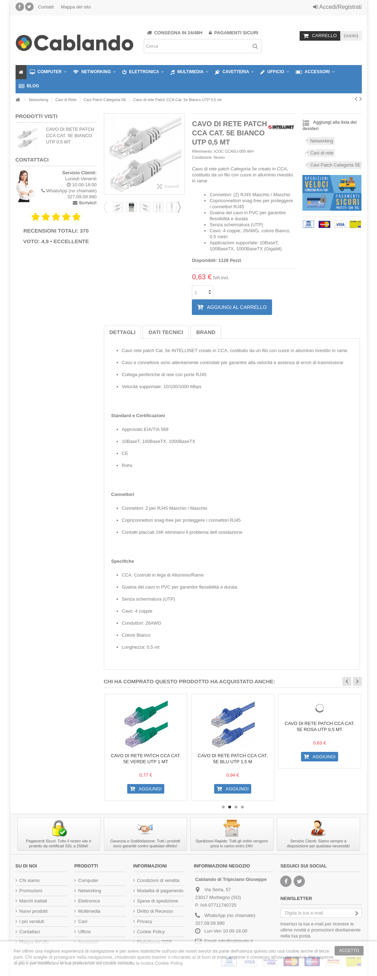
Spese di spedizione (157, 901)
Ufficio (84, 931)
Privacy (144, 921)
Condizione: (202, 157)
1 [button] (223, 807)
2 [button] (229, 807)
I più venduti (31, 921)
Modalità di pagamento (160, 890)
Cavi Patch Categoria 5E (335, 165)
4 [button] (242, 807)
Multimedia (89, 911)
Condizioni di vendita (158, 880)
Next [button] (181, 207)
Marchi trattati (33, 901)
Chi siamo (29, 880)
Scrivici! (88, 202)
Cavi (82, 921)
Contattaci (29, 931)
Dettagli (123, 332)
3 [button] (236, 807)
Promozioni (30, 890)
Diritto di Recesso (155, 911)
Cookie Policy (151, 931)
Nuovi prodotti (33, 911)
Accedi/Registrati (337, 7)
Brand (205, 332)
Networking (321, 141)
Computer (88, 880)
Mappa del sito (76, 7)
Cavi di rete (322, 153)
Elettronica (89, 901)
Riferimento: (202, 151)
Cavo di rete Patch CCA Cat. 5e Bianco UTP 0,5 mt (70, 136)
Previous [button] (107, 207)
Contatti (46, 7)
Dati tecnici (165, 332)
